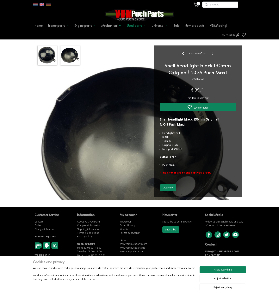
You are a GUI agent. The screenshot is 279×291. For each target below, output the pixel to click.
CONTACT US (212, 255)
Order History (127, 225)
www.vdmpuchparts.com (133, 244)
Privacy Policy (84, 236)
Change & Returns (44, 229)
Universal (160, 25)
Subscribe (170, 229)
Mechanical (111, 25)
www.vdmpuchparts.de (132, 247)
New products (194, 25)
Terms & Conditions (88, 233)
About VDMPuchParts (88, 221)
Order (37, 225)
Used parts (136, 25)
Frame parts (58, 25)
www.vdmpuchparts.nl (132, 251)
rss (160, 283)
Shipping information (88, 229)
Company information (89, 225)
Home (38, 25)
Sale (176, 25)
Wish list (124, 229)
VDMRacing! (218, 25)
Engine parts (85, 25)
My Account (231, 35)
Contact (38, 221)
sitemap (153, 283)
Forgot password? (130, 233)
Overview (168, 187)
